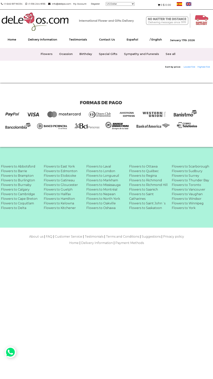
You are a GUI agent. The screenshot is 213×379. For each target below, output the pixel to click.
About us (36, 236)
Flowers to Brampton (17, 175)
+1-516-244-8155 (35, 3)
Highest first (203, 67)
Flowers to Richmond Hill (148, 185)
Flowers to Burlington (18, 180)
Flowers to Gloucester (61, 185)
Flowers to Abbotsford (18, 166)
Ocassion (66, 54)
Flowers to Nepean (101, 194)
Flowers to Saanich (143, 189)
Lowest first (189, 67)
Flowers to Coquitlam (17, 203)
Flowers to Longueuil (102, 175)
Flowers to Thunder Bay (190, 180)
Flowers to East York (59, 166)
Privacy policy (173, 236)
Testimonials (78, 39)
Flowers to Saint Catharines (141, 196)
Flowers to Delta (13, 208)
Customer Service (68, 236)
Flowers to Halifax (57, 194)
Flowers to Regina (143, 175)
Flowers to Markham (102, 180)
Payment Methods (129, 243)
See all (170, 54)
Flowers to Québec (144, 171)
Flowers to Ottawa (143, 166)
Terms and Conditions (122, 236)
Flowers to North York (103, 199)
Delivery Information (42, 39)
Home (12, 39)
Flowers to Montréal (101, 189)
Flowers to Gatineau (59, 180)
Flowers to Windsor (186, 199)
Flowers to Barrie (14, 171)
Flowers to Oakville (101, 203)
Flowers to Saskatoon (145, 208)
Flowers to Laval (98, 166)
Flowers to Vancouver (188, 189)
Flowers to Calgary (15, 189)
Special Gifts (108, 54)
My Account (80, 3)
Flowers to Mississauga (103, 185)
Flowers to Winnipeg (188, 203)
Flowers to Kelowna (59, 203)
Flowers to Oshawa (101, 208)
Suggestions (151, 236)
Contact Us (107, 39)
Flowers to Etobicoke (60, 175)
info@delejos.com (59, 3)
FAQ (49, 236)
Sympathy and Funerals (141, 54)
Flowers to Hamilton (59, 199)
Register (95, 3)
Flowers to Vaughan (187, 194)
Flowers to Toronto (186, 185)
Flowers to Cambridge (18, 194)
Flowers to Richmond (145, 180)
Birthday (85, 54)
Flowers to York (184, 208)
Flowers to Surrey (185, 175)
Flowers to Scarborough (190, 166)
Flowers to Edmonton (60, 171)
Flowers (46, 54)
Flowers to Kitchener (60, 208)
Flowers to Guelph (58, 189)
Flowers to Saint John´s (147, 203)
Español (132, 39)
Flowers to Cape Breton (19, 199)
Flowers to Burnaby (16, 185)
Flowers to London (100, 171)
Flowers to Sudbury (187, 171)
